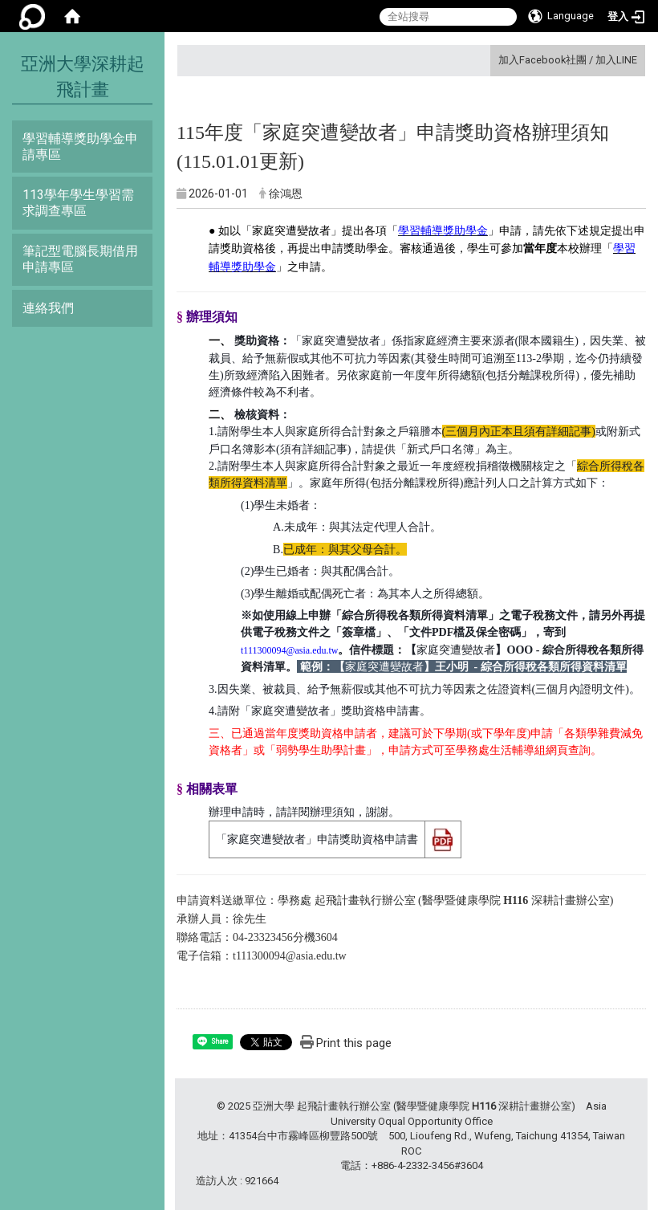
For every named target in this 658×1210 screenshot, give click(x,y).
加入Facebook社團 (542, 60)
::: (492, 60)
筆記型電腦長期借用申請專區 (80, 259)
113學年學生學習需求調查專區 (78, 202)
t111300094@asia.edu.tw (290, 956)
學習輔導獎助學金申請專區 (80, 146)
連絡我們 (48, 308)
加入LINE (616, 60)
